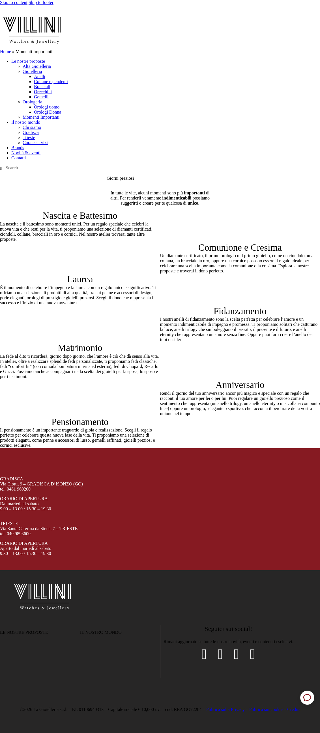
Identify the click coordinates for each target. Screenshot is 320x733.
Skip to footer (41, 2)
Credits (293, 709)
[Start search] (1, 168)
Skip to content (13, 2)
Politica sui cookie (266, 709)
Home (5, 51)
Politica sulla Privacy (225, 709)
